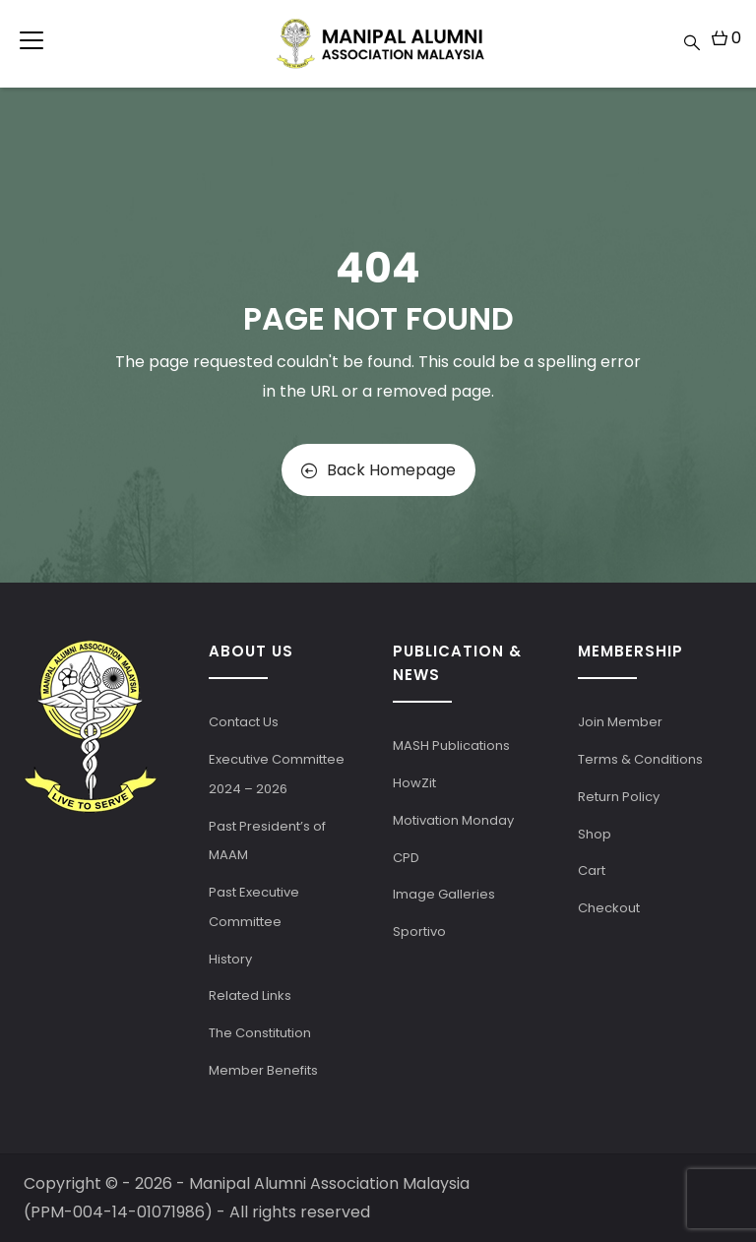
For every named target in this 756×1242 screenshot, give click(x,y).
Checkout (609, 908)
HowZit (414, 783)
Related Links (250, 995)
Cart (591, 870)
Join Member (620, 722)
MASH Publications (451, 745)
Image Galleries (444, 894)
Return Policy (619, 796)
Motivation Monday (453, 820)
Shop (594, 834)
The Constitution (260, 1033)
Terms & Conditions (640, 759)
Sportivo (419, 931)
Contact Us (244, 722)
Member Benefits (263, 1070)
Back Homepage (378, 470)
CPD (406, 857)
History (230, 959)
